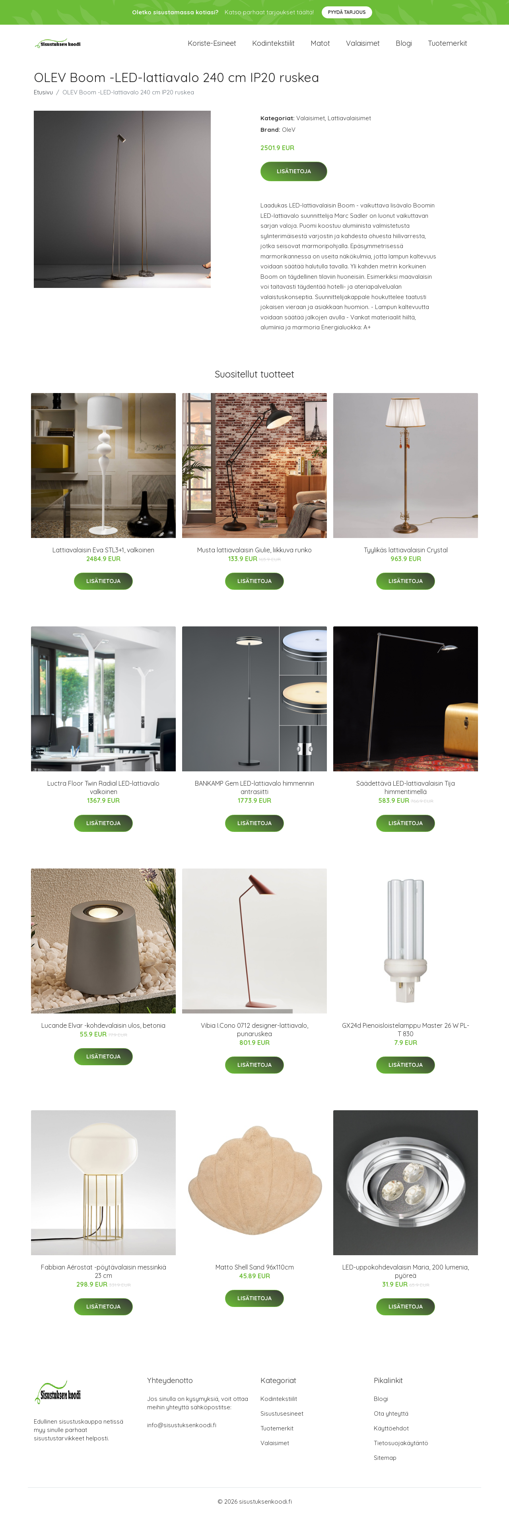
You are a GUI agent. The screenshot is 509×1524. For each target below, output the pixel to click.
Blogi (404, 47)
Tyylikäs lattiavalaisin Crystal (406, 559)
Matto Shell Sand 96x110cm (255, 1276)
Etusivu (43, 101)
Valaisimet (363, 47)
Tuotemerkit (447, 47)
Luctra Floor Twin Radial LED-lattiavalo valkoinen (103, 796)
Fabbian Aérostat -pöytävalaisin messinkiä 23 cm (103, 1280)
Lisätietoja (294, 180)
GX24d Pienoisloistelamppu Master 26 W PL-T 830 (405, 1038)
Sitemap (385, 1466)
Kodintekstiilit (273, 47)
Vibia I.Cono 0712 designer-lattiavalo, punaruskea (254, 1038)
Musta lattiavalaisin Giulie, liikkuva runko (254, 559)
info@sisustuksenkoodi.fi (181, 1434)
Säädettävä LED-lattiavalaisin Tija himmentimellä (405, 796)
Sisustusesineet (281, 1422)
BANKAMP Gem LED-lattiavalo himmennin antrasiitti (254, 796)
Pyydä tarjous (347, 12)
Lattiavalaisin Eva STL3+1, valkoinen (103, 559)
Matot (320, 47)
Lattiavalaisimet (349, 127)
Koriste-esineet (212, 47)
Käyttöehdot (391, 1437)
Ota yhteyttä (391, 1422)
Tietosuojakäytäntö (401, 1452)
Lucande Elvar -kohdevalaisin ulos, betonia (103, 1034)
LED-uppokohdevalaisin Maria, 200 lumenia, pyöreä (405, 1280)
